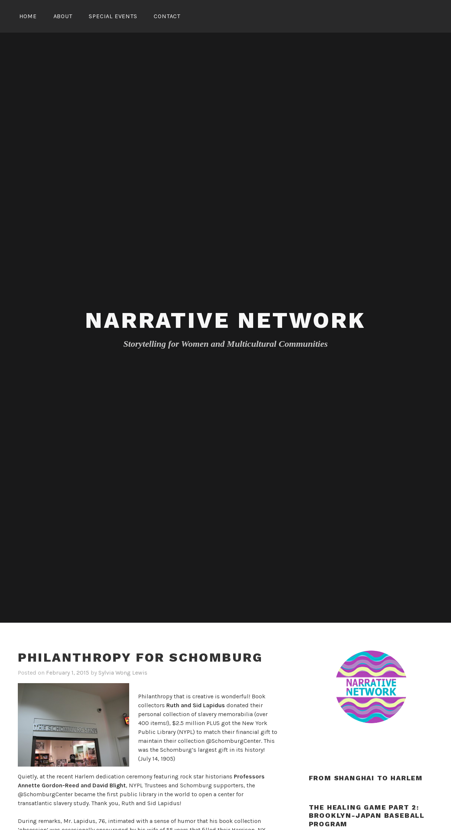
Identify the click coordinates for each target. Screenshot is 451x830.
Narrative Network (225, 320)
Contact (167, 16)
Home (28, 16)
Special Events (113, 16)
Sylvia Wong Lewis (122, 672)
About (62, 16)
